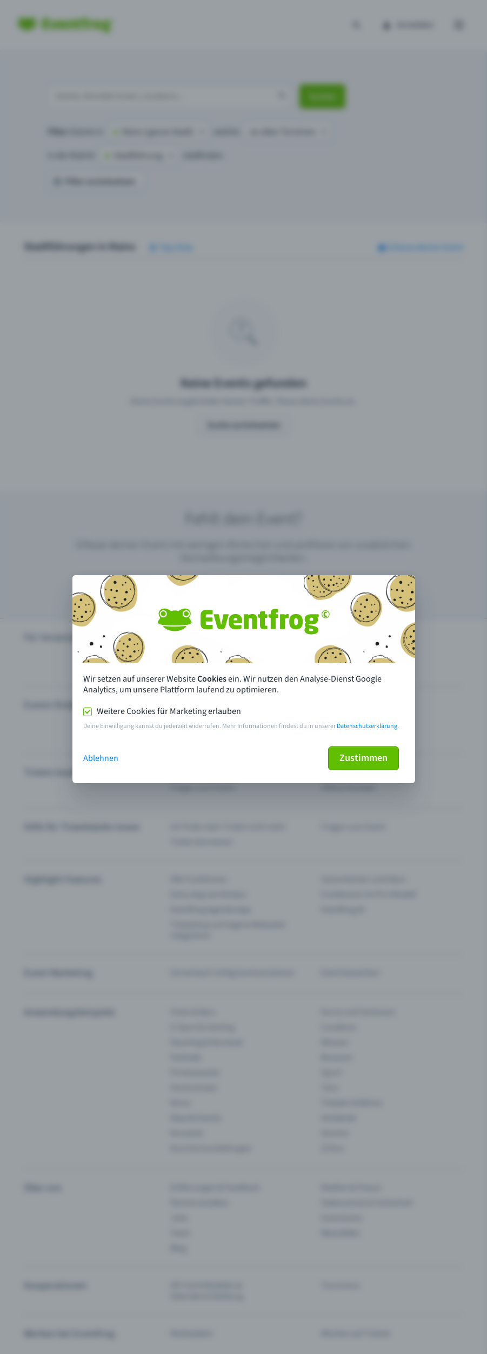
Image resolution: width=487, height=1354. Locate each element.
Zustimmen (363, 758)
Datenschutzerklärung (367, 726)
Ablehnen (100, 758)
